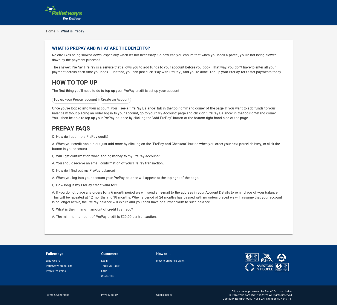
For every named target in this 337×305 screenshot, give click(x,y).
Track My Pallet (110, 265)
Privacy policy (109, 294)
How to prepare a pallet (170, 260)
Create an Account (115, 99)
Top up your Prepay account (75, 99)
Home (50, 31)
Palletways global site (59, 265)
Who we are (53, 260)
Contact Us (108, 276)
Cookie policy (164, 294)
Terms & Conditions (57, 294)
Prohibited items (56, 271)
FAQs (104, 271)
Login (104, 260)
